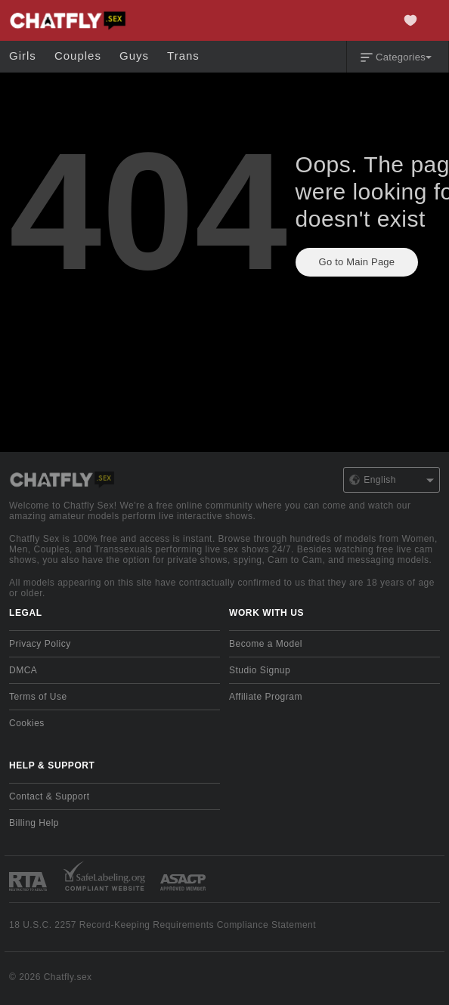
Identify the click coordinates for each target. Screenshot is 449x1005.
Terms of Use (38, 696)
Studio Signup (259, 670)
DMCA (23, 670)
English (391, 480)
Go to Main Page (357, 261)
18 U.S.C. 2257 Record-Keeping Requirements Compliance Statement (162, 925)
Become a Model (265, 644)
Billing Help (34, 823)
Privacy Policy (40, 644)
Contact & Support (49, 796)
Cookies (27, 723)
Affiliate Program (265, 696)
